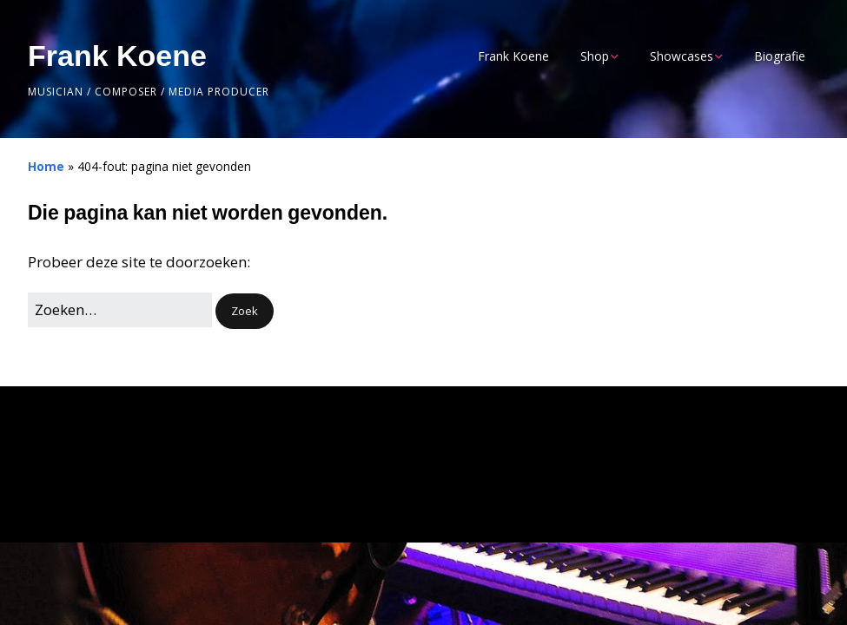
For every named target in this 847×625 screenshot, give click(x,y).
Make (117, 495)
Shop (594, 56)
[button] (244, 311)
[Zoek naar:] (120, 309)
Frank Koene (117, 55)
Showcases (681, 56)
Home (46, 166)
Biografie (779, 56)
